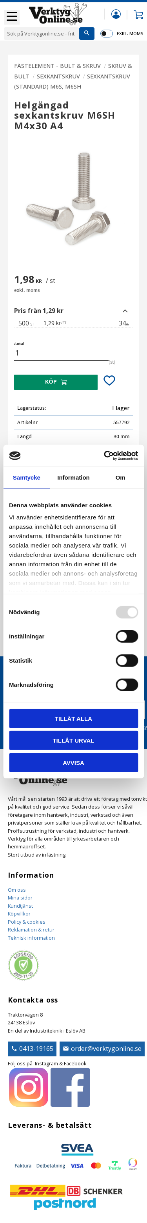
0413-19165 (36, 1048)
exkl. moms (130, 33)
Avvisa (73, 762)
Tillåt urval (73, 740)
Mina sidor (20, 897)
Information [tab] (73, 477)
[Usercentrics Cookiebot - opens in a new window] (104, 456)
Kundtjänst (20, 905)
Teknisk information (31, 937)
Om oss (17, 889)
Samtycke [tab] (26, 477)
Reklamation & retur (31, 929)
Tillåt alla (73, 718)
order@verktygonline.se (106, 1048)
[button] (12, 17)
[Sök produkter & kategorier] (41, 33)
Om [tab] (120, 477)
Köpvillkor (19, 913)
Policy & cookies (26, 921)
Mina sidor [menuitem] (116, 14)
